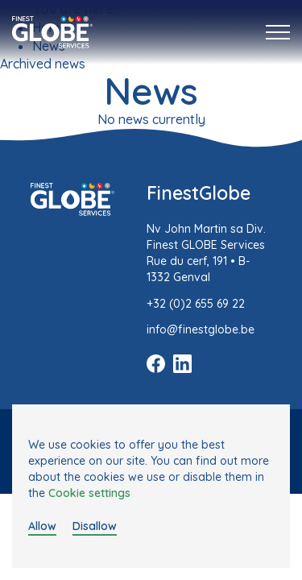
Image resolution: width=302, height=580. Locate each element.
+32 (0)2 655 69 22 (196, 303)
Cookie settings (89, 493)
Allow (42, 526)
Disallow (94, 526)
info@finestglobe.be (200, 329)
